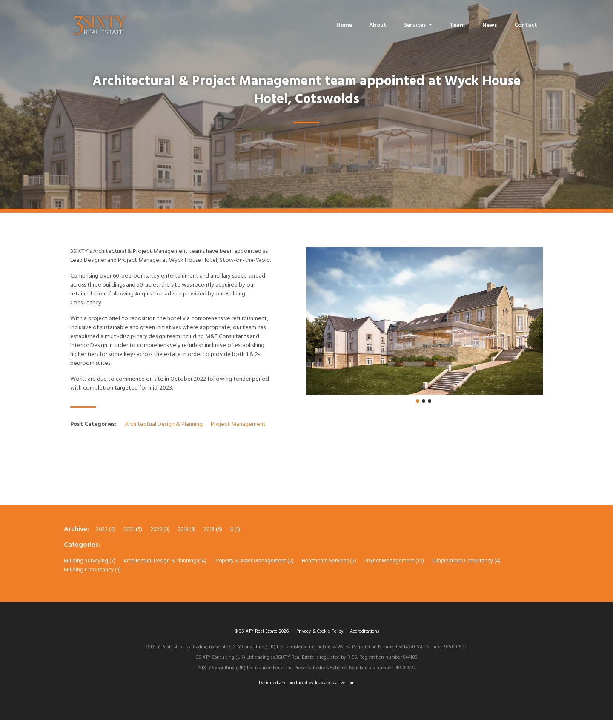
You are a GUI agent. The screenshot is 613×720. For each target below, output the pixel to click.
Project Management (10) (394, 560)
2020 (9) (159, 529)
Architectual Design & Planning (164, 424)
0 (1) (235, 529)
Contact (525, 25)
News (489, 25)
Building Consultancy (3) (92, 569)
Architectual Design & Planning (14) (164, 560)
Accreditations (364, 631)
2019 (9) (186, 529)
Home (344, 25)
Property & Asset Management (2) (254, 560)
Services (415, 25)
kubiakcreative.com (335, 683)
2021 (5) (132, 529)
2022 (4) (105, 529)
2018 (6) (212, 529)
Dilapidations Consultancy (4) (466, 560)
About (378, 25)
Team (457, 25)
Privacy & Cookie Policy (320, 631)
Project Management (238, 424)
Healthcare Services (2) (329, 560)
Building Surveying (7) (89, 560)
